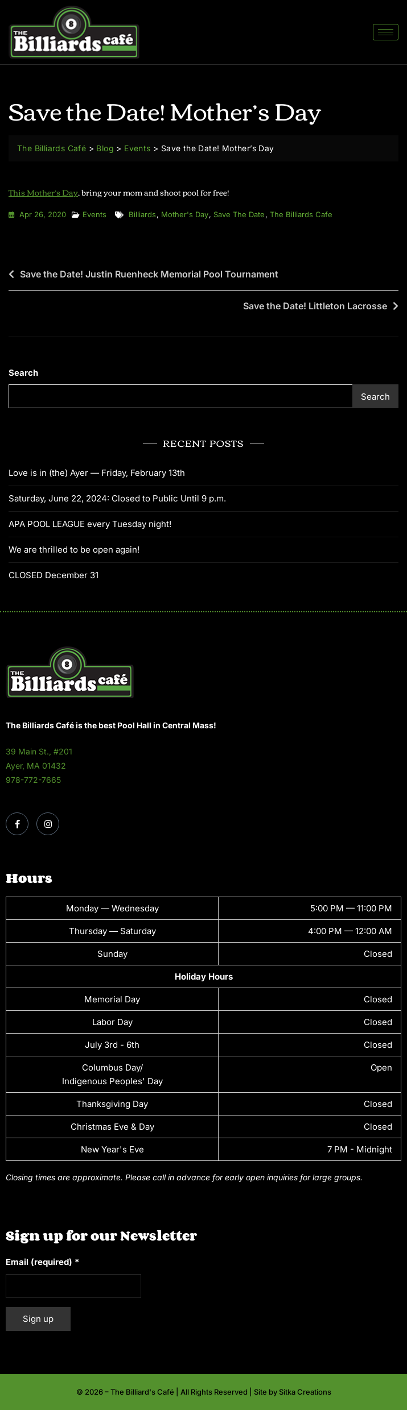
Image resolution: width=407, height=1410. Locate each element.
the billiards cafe (301, 214)
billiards (142, 214)
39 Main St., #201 (39, 751)
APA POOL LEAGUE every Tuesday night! (90, 524)
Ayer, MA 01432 (36, 765)
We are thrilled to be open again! (74, 549)
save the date (239, 214)
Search (23, 372)
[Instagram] (47, 823)
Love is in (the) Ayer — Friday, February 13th (97, 472)
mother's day (184, 214)
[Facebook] (17, 823)
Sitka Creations (305, 1391)
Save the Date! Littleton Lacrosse (315, 306)
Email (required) (42, 1261)
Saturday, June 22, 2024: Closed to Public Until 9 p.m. (117, 498)
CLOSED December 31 (53, 575)
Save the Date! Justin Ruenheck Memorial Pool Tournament (149, 274)
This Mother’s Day (43, 192)
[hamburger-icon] (385, 32)
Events (94, 214)
